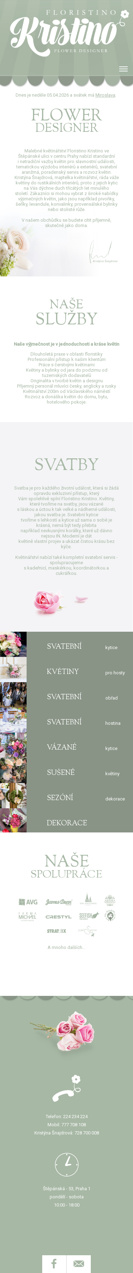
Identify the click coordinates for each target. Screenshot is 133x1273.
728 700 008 (86, 1133)
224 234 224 (75, 1116)
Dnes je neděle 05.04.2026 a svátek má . (66, 95)
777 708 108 (73, 1124)
